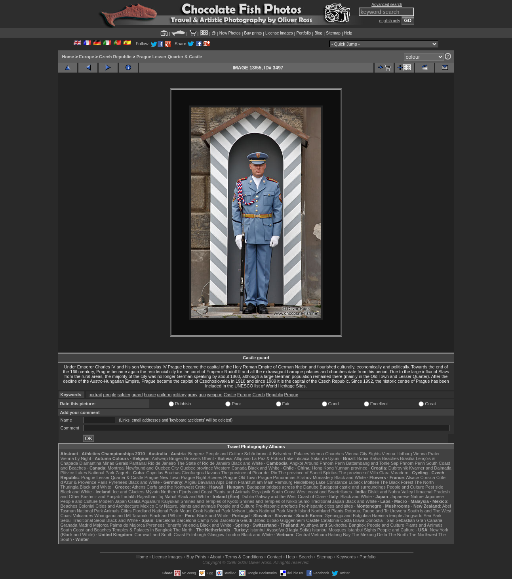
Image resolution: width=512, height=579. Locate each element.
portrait (95, 394)
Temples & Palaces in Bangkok (142, 529)
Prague (291, 394)
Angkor (296, 463)
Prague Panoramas (276, 477)
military (180, 394)
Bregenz (196, 453)
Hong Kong (323, 468)
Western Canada (230, 468)
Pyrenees (117, 482)
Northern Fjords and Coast (186, 491)
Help (348, 33)
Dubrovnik (398, 468)
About (215, 556)
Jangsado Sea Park (423, 515)
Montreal (116, 468)
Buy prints (253, 33)
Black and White (247, 463)
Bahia (362, 458)
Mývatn (153, 491)
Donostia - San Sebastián (390, 520)
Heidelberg (304, 482)
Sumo (304, 501)
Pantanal (138, 463)
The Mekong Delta (369, 534)
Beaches (69, 506)
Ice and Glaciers (128, 491)
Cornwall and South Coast (160, 534)
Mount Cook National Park (204, 510)
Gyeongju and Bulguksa (347, 515)
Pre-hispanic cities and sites (326, 506)
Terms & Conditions (244, 556)
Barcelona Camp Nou (197, 520)
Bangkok (357, 525)
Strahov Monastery (315, 477)
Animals (112, 510)
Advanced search (386, 4)
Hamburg (283, 482)
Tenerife (173, 525)
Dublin (248, 496)
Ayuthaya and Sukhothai (324, 525)
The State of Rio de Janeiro (203, 463)
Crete (200, 487)
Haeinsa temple (387, 515)
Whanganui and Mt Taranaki (121, 515)
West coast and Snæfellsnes (324, 491)
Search (306, 556)
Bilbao (259, 520)
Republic (274, 394)
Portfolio (303, 33)
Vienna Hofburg (397, 453)
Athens (138, 487)
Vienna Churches (327, 453)
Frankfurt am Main (255, 482)
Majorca (100, 525)
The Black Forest (396, 482)
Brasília (407, 458)
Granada (69, 525)
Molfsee (371, 482)
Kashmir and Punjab (100, 496)
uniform (164, 394)
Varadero (399, 472)
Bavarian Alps (211, 482)
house (150, 394)
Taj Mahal (167, 496)
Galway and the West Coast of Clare (290, 496)
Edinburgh (196, 534)
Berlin (231, 482)
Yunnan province (351, 468)
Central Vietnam (311, 534)
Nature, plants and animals (190, 506)
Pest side (434, 487)
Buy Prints (196, 556)
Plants (337, 510)
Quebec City (167, 468)
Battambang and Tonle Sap (372, 463)
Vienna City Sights (363, 453)
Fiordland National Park (155, 510)
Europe (86, 56)
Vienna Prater (426, 453)
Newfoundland (140, 468)
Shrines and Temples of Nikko (268, 501)
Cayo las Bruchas (164, 472)
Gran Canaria (429, 520)
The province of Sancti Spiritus (307, 472)
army (192, 394)
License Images (167, 556)
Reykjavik (261, 491)
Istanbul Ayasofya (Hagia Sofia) (280, 529)
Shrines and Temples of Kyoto (209, 501)
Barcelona (165, 520)
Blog (318, 33)
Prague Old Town (240, 477)
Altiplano (242, 458)
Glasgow (216, 534)
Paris (102, 482)
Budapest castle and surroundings (352, 487)
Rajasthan (147, 496)
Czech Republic (115, 56)
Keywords (346, 556)
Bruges (176, 458)
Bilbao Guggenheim (286, 520)
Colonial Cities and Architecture (108, 506)
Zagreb (122, 472)
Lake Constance (332, 482)
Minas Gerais (115, 463)
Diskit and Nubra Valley (390, 491)
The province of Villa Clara (364, 472)
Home (68, 56)
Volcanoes (83, 515)
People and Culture (224, 453)
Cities (126, 510)
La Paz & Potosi (267, 458)
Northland (320, 510)
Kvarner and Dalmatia (430, 468)
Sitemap (333, 33)
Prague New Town (162, 477)
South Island (419, 510)
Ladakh (129, 496)
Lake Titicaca (296, 458)
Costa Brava (352, 520)
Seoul (66, 520)
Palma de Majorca (127, 525)
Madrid (85, 525)
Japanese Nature (407, 496)
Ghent (208, 458)
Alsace (412, 477)
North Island (298, 510)
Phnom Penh (412, 463)
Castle (230, 394)
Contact (274, 556)
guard (137, 394)
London (232, 534)
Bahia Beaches (384, 458)
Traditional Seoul (89, 520)
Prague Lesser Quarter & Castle (169, 56)
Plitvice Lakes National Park (87, 472)
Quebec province (196, 468)
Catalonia (330, 520)
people (109, 394)
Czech (258, 394)
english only (389, 21)
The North (424, 482)
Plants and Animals (232, 491)
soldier (124, 394)
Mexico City (151, 506)
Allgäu (191, 482)
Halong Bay (339, 534)
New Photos (230, 33)
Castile (313, 520)
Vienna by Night (76, 458)
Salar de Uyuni (325, 458)
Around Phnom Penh (325, 463)
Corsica (427, 477)
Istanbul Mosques (329, 529)
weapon (215, 394)
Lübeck (355, 482)
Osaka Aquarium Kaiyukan (153, 501)
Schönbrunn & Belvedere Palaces (277, 453)
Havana (212, 472)
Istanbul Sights (362, 529)
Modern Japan (113, 501)
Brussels (192, 458)
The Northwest (423, 534)
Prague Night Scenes (201, 477)
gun (202, 394)
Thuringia (70, 487)
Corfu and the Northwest (170, 487)
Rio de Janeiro (162, 463)
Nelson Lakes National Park (259, 510)
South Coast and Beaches (86, 529)
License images (279, 33)
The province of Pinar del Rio (249, 472)
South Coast (284, 491)
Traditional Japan (327, 501)
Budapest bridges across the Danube (282, 487)
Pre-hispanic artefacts (276, 506)
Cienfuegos (193, 472)
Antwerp (159, 458)
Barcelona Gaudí (235, 520)
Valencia (191, 525)
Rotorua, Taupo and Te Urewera (375, 510)
